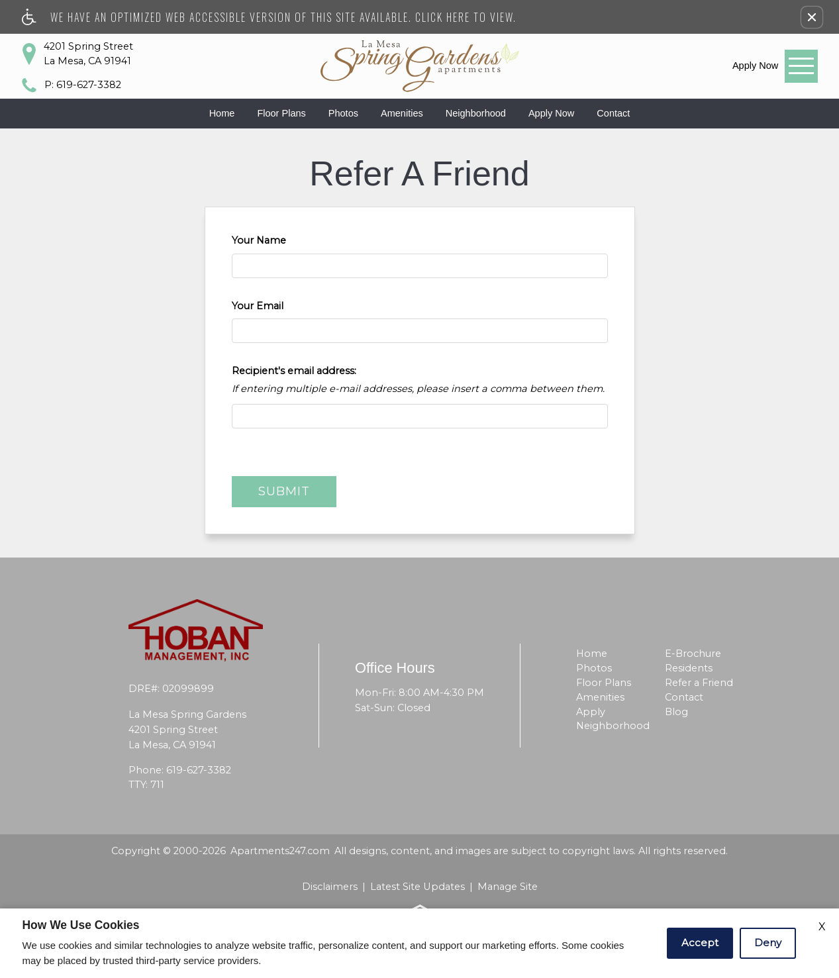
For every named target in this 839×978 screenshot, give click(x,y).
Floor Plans (281, 113)
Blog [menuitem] (676, 712)
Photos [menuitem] (594, 668)
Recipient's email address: (294, 371)
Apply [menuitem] (590, 712)
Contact (613, 113)
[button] (811, 17)
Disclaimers (330, 887)
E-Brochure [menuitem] (693, 654)
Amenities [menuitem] (600, 697)
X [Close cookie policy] (822, 926)
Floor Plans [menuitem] (603, 683)
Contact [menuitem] (684, 697)
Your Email (257, 306)
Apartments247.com (280, 851)
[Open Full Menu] (801, 66)
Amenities (402, 113)
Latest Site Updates (417, 887)
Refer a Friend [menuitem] (699, 683)
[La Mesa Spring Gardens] (420, 66)
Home (222, 113)
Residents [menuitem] (689, 668)
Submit (284, 491)
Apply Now (551, 113)
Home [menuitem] (591, 654)
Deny (767, 942)
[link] (755, 66)
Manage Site (507, 887)
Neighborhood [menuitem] (613, 726)
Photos (343, 113)
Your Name (259, 240)
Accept (699, 942)
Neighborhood (476, 113)
